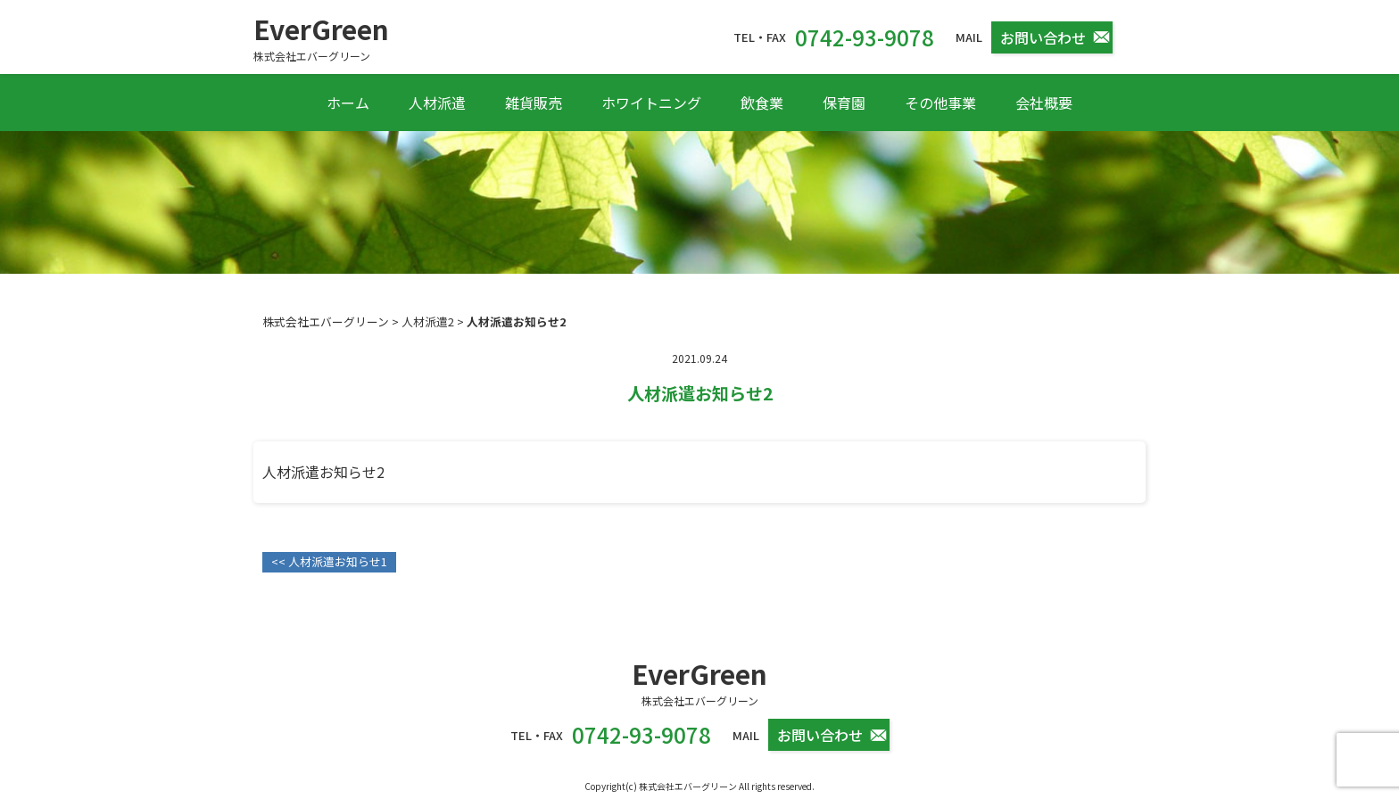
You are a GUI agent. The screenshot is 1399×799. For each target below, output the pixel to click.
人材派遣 (437, 102)
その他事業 (940, 102)
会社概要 (1043, 102)
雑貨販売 (533, 102)
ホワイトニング (651, 102)
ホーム (348, 102)
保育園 (844, 102)
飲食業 (762, 102)
